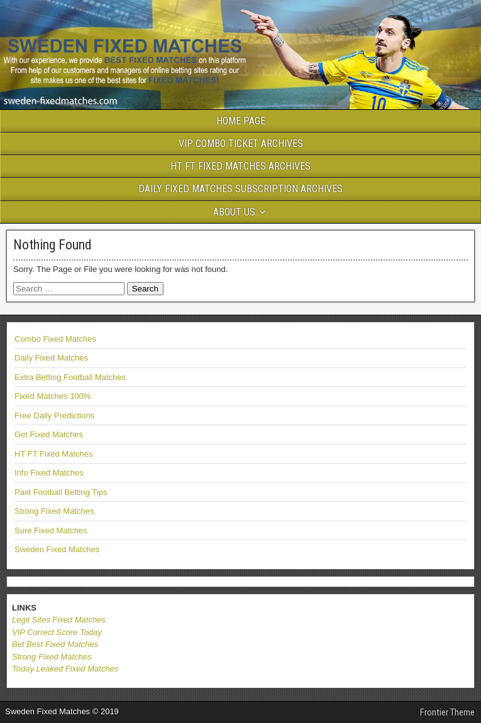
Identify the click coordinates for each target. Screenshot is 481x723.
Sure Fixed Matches (50, 530)
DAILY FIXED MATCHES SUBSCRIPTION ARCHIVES (240, 189)
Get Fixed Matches (48, 434)
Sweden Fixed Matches (56, 549)
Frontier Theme (447, 712)
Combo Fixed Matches (55, 339)
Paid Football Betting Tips (60, 492)
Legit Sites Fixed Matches (59, 619)
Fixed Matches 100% (52, 396)
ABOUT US (234, 212)
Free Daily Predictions (54, 415)
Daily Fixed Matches (51, 357)
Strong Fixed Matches (54, 511)
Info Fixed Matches (49, 472)
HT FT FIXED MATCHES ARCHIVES (240, 166)
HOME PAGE (240, 121)
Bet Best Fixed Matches (55, 644)
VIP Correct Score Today (57, 632)
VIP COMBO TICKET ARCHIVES (241, 143)
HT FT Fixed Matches (53, 454)
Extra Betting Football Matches (70, 377)
